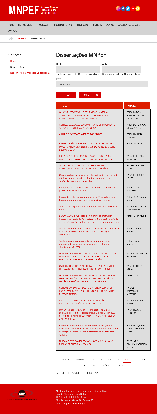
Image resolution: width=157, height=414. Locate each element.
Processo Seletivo (62, 25)
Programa (42, 25)
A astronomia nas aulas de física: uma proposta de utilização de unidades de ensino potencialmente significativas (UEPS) (84, 244)
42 (92, 359)
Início (10, 38)
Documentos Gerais (128, 25)
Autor (105, 64)
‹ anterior (79, 359)
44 (109, 359)
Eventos (109, 25)
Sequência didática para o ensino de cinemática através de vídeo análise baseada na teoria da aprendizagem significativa (89, 231)
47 (135, 359)
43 (101, 359)
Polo (58, 78)
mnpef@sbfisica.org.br (74, 403)
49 (85, 365)
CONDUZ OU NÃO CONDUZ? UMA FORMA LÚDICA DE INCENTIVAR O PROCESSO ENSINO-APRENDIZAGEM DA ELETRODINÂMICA (86, 291)
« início (65, 359)
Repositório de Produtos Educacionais (30, 72)
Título (59, 64)
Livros (13, 61)
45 (118, 359)
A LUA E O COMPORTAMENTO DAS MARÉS (80, 134)
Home (11, 25)
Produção (82, 25)
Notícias (97, 25)
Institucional (24, 25)
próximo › (107, 365)
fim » (120, 365)
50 (93, 365)
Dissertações (17, 67)
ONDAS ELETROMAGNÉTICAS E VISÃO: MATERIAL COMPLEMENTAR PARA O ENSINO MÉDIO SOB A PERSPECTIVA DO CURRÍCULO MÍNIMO (84, 115)
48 (143, 359)
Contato (12, 31)
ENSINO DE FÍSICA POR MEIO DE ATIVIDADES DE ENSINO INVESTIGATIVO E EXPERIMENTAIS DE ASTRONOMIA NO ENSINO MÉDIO (87, 146)
